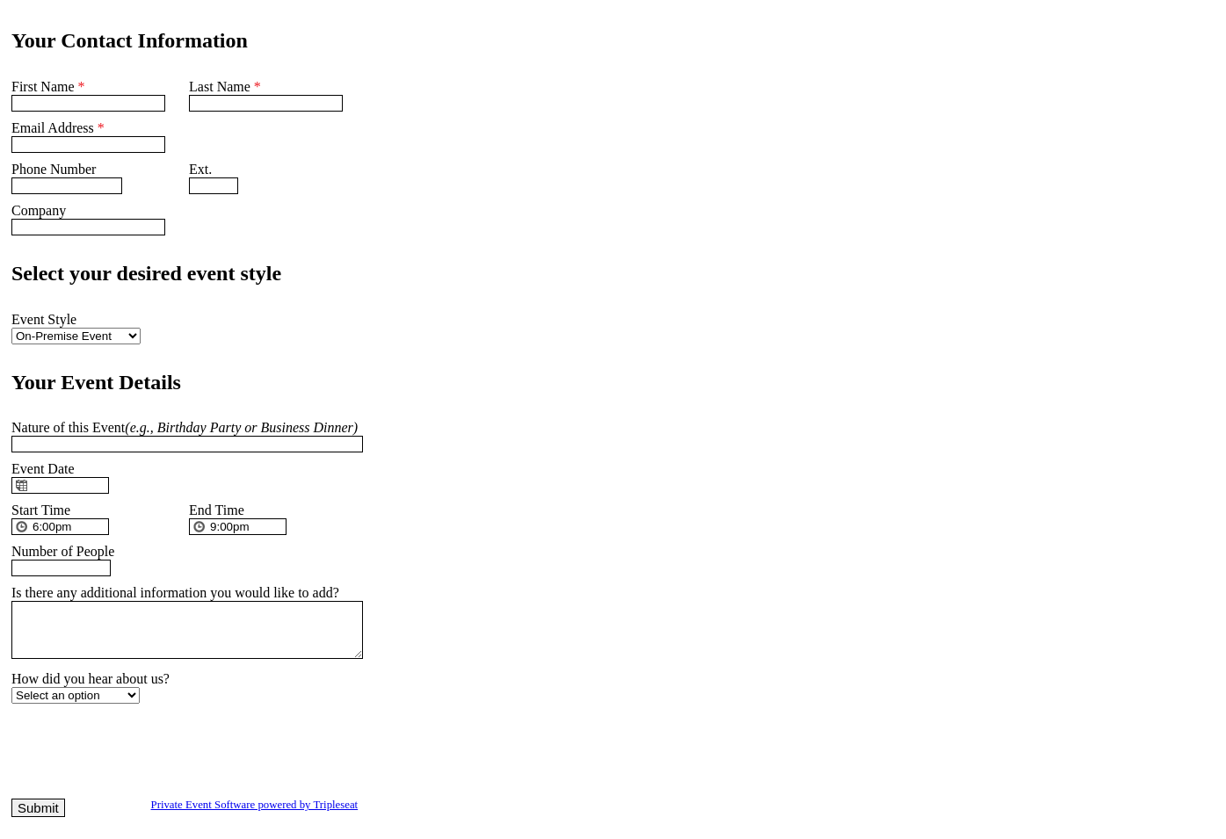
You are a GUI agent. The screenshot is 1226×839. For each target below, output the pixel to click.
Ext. (200, 169)
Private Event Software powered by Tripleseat (255, 815)
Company (38, 210)
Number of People (62, 551)
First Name (48, 86)
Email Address (58, 127)
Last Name (225, 86)
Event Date (43, 468)
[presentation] (145, 757)
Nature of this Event (184, 427)
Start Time (40, 510)
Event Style (43, 319)
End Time (216, 510)
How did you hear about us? (90, 689)
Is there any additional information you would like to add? (175, 592)
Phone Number (53, 169)
